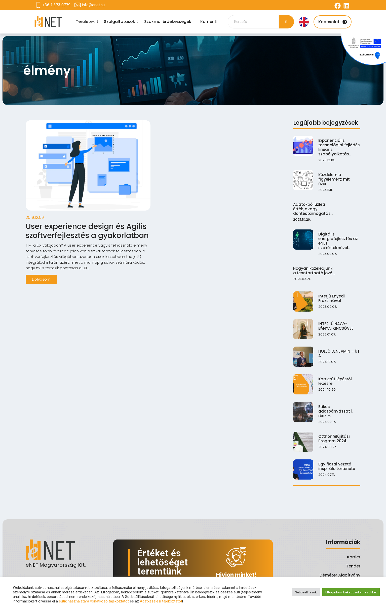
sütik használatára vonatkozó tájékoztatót (94, 601)
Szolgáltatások (120, 21)
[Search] (253, 21)
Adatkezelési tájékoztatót (161, 601)
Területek (86, 21)
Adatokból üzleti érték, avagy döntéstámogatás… (316, 173)
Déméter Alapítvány (340, 575)
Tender (353, 566)
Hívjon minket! (236, 575)
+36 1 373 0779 (56, 5)
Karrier (207, 21)
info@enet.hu (93, 5)
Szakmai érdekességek (167, 21)
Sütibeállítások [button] (306, 592)
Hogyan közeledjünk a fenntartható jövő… (315, 199)
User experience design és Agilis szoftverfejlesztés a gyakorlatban (87, 231)
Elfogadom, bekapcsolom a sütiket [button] (351, 592)
